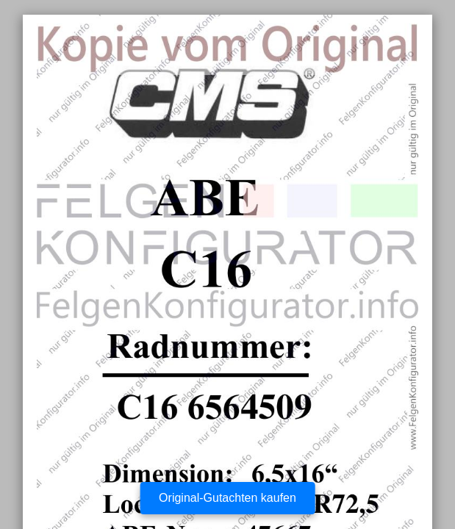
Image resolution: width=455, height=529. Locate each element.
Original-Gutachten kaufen (227, 498)
